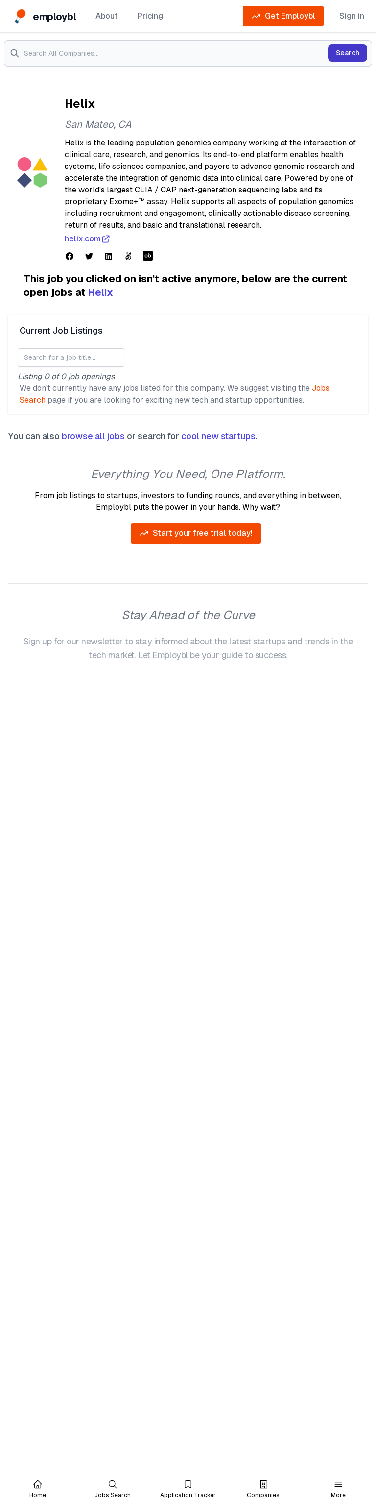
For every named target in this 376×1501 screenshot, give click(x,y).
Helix (100, 292)
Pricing (150, 16)
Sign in (351, 16)
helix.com (88, 239)
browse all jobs (93, 436)
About (106, 16)
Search (347, 53)
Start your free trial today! (196, 533)
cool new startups (218, 436)
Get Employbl (283, 16)
